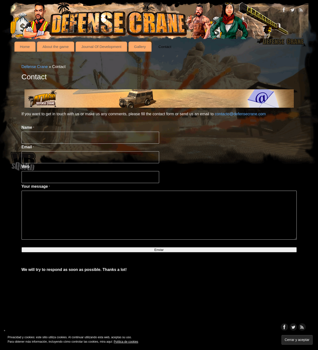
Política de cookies (126, 341)
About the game (55, 47)
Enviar (159, 250)
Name (28, 127)
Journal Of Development (101, 47)
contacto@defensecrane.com (240, 114)
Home (25, 47)
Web (26, 166)
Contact (164, 47)
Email (28, 147)
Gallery (140, 47)
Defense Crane (35, 67)
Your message (36, 186)
